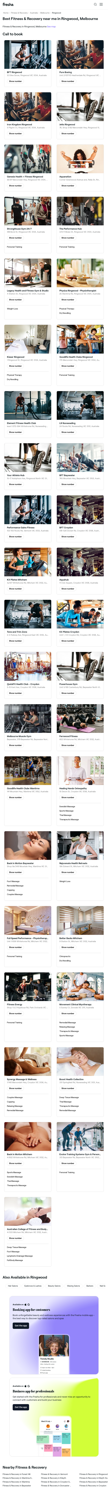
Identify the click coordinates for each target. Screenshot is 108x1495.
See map (51, 26)
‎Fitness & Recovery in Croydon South (56, 1482)
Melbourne (45, 13)
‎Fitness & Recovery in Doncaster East (56, 1486)
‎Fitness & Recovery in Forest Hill (16, 1474)
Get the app (21, 1325)
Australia (34, 13)
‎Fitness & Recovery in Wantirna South (18, 1478)
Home (5, 13)
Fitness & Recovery (19, 13)
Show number (15, 81)
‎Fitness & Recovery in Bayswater (17, 1486)
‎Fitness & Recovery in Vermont (54, 1474)
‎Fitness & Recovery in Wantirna (16, 1482)
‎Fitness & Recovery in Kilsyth (53, 1478)
